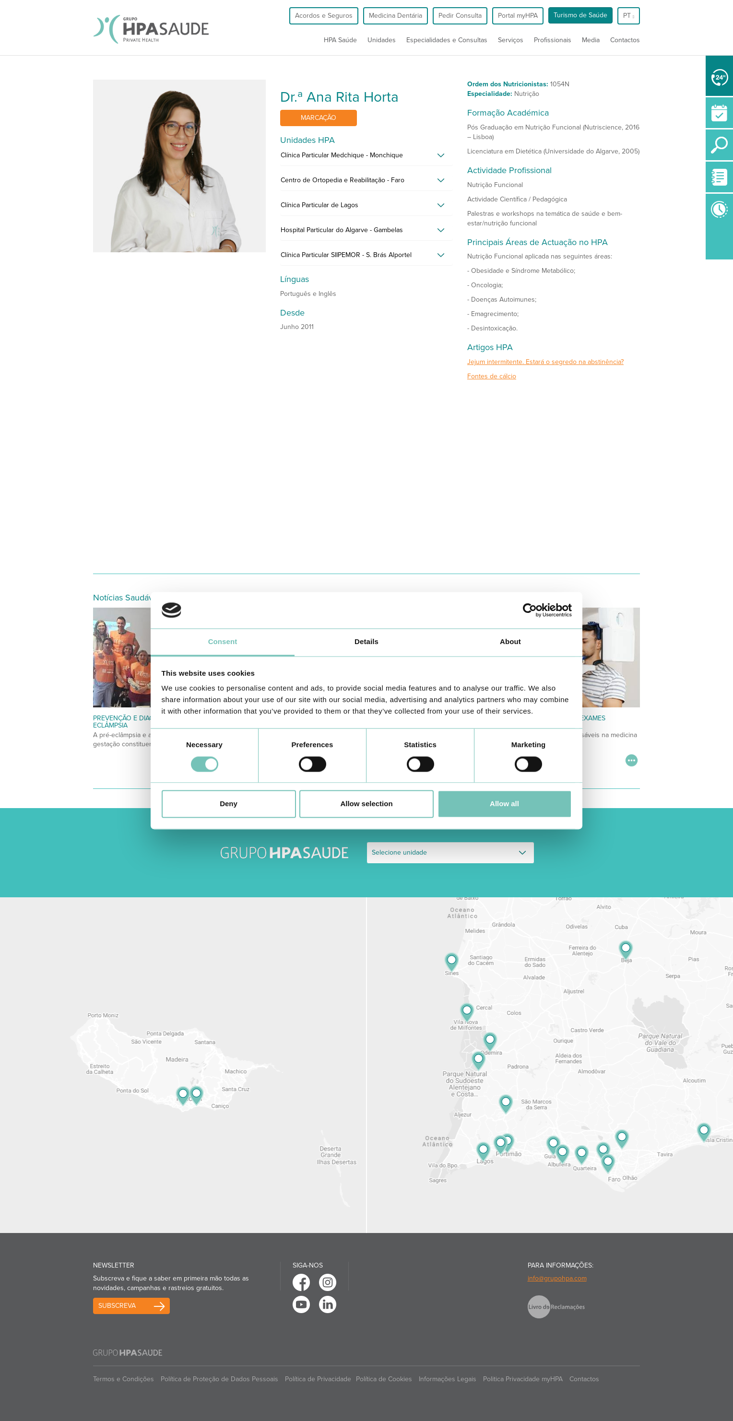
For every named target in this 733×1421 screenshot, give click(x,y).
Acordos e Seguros (324, 16)
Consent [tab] (222, 642)
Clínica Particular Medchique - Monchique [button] (342, 155)
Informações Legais (447, 1379)
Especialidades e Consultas (446, 40)
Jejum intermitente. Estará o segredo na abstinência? (545, 362)
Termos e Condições (123, 1379)
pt (628, 16)
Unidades (381, 40)
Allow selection (366, 804)
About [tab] (510, 642)
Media (591, 40)
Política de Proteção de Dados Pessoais (219, 1379)
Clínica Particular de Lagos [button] (319, 205)
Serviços (510, 40)
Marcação (318, 118)
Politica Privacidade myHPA (523, 1379)
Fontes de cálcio (491, 376)
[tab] (366, 158)
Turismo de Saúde (580, 15)
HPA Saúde (340, 40)
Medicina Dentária (395, 16)
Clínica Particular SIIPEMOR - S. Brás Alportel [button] (346, 255)
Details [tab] (366, 642)
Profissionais (552, 40)
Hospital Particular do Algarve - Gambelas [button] (342, 230)
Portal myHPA (518, 16)
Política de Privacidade (318, 1379)
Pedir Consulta (460, 16)
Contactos (625, 40)
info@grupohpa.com (557, 1278)
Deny (228, 804)
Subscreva (117, 1306)
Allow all (504, 804)
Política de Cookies (384, 1379)
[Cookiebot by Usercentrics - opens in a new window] (530, 610)
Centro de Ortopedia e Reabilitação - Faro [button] (342, 180)
